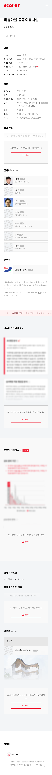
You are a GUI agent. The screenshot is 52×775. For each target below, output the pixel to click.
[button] (49, 5)
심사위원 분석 (17, 313)
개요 (6, 313)
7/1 (22, 223)
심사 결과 (40, 313)
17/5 (20, 234)
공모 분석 (30, 313)
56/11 (22, 179)
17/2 (22, 190)
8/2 (22, 246)
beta (26, 450)
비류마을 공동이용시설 (21, 19)
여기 (39, 293)
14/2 (22, 201)
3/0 (22, 212)
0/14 (30, 270)
